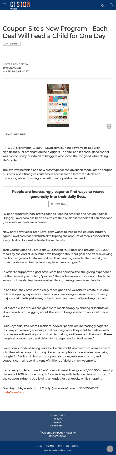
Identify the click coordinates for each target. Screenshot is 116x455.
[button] (102, 5)
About (57, 422)
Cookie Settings (72, 446)
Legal (39, 446)
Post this (58, 204)
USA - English (11, 43)
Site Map (50, 446)
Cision (62, 450)
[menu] (4, 5)
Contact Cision (57, 415)
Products (57, 418)
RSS (60, 446)
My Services (57, 425)
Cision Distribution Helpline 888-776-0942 (57, 434)
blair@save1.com (14, 392)
